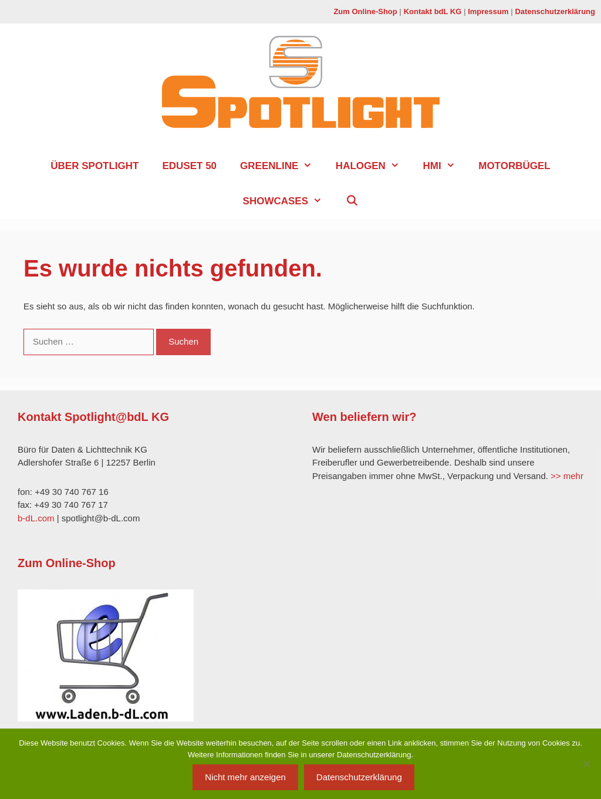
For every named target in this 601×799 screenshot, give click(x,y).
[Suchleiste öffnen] (352, 201)
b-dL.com (36, 518)
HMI (445, 166)
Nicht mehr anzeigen (245, 777)
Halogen (373, 166)
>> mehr (567, 476)
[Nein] (586, 764)
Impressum (488, 11)
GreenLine (282, 166)
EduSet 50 (189, 165)
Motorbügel (514, 165)
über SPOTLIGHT (94, 165)
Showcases (288, 201)
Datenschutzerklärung (555, 11)
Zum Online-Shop (365, 11)
